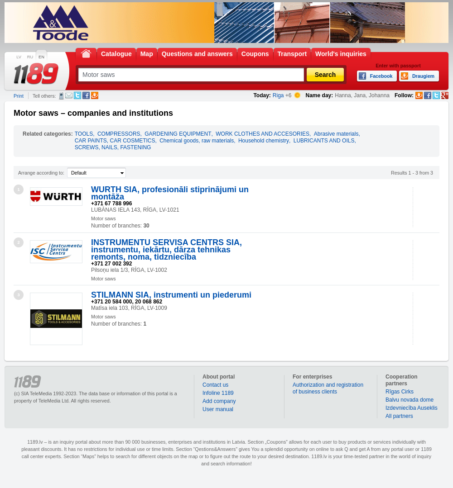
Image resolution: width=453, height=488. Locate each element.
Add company (219, 401)
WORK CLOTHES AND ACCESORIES (262, 134)
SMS (61, 95)
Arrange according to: (41, 172)
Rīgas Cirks (400, 392)
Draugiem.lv (94, 95)
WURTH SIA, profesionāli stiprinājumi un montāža (170, 193)
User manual (217, 409)
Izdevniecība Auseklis (412, 408)
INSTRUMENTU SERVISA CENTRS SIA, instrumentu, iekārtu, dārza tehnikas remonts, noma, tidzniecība (166, 249)
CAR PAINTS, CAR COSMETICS (115, 140)
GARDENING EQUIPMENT (178, 134)
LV (18, 57)
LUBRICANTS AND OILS (324, 140)
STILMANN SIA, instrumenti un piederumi (171, 294)
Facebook (86, 95)
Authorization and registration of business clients (328, 388)
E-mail (68, 95)
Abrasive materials (336, 134)
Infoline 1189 (218, 393)
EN (41, 57)
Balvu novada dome (410, 400)
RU (30, 57)
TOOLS (84, 134)
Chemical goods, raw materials (196, 140)
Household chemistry (263, 140)
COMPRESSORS (118, 134)
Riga (278, 95)
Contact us (215, 385)
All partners (399, 416)
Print (19, 96)
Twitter (77, 95)
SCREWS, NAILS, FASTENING (113, 147)
